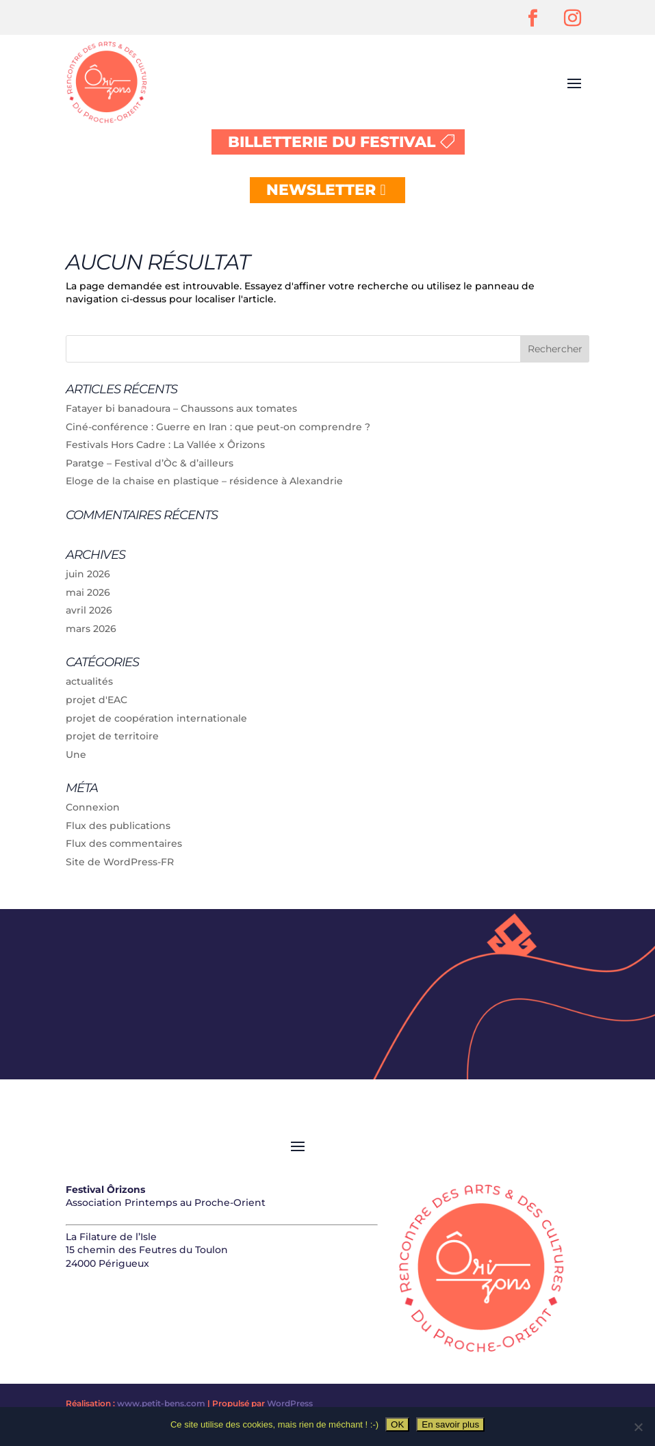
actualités (89, 681)
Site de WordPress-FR (120, 862)
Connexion (93, 807)
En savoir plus (450, 1424)
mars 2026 (91, 628)
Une (76, 754)
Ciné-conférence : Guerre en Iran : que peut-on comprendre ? (218, 427)
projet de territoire (112, 736)
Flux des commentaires (124, 843)
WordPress (290, 1403)
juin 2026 (88, 574)
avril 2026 (89, 610)
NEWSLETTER (321, 190)
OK (397, 1424)
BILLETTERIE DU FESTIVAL (331, 142)
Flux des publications (118, 825)
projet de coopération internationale (156, 718)
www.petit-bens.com (161, 1403)
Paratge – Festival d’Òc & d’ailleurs (149, 463)
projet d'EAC (96, 700)
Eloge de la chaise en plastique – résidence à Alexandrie (204, 481)
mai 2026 (88, 592)
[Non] (638, 1427)
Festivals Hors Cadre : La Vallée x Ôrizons (165, 444)
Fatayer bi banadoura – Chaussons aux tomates (181, 408)
